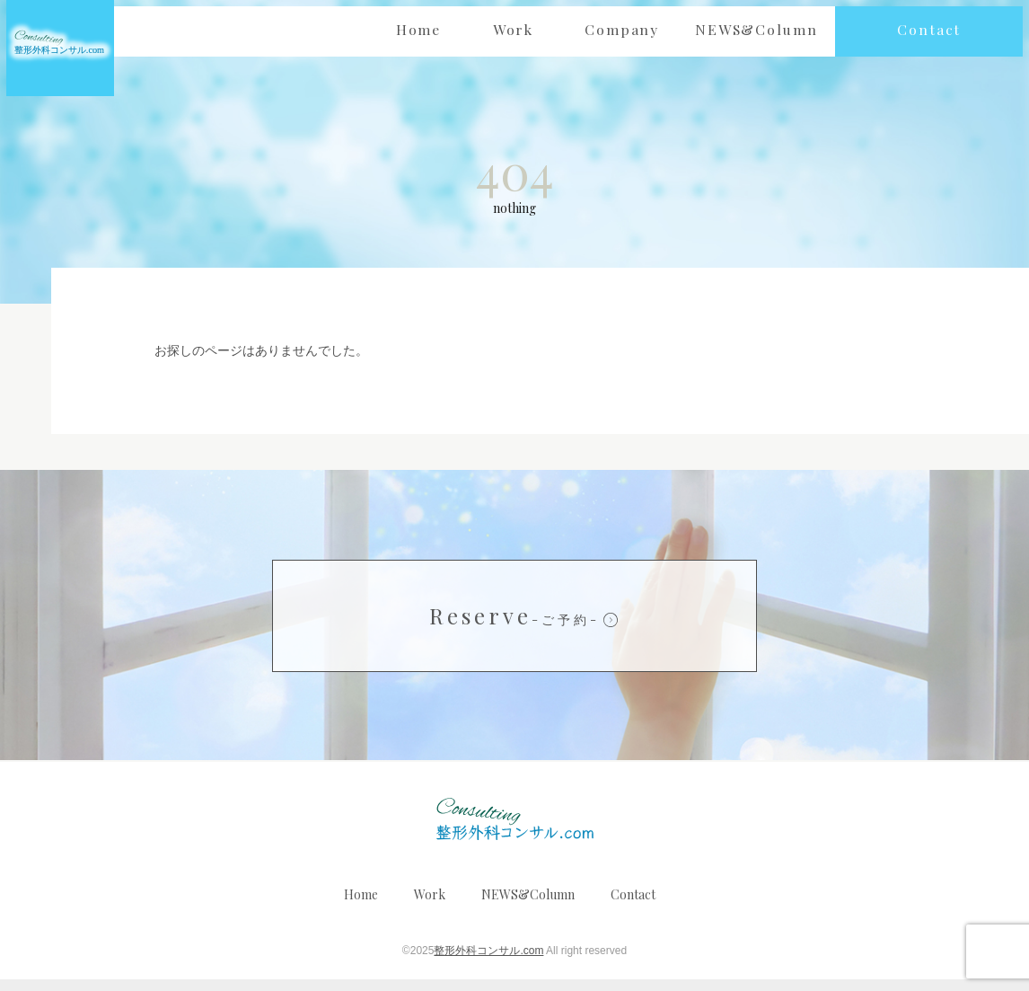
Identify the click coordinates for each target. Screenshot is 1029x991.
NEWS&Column (528, 906)
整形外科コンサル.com (488, 962)
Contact (633, 906)
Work (429, 906)
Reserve (514, 627)
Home (361, 906)
